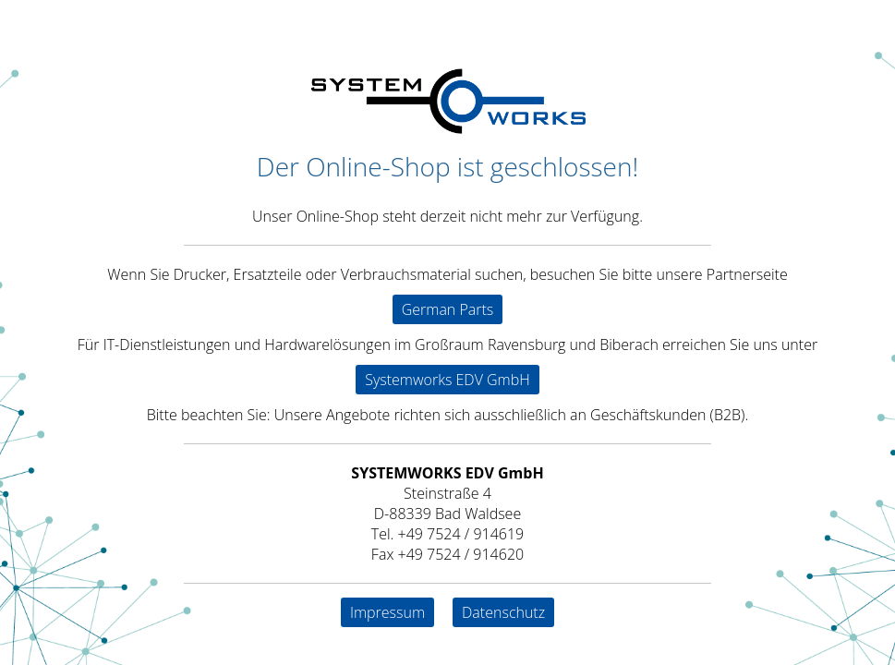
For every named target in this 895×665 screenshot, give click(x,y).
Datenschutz (503, 612)
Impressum (387, 612)
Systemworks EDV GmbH (447, 379)
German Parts (448, 309)
